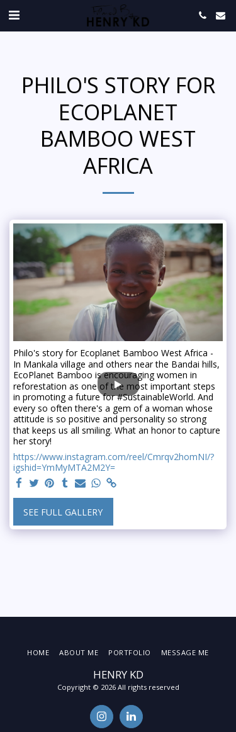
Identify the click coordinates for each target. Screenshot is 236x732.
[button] (14, 15)
